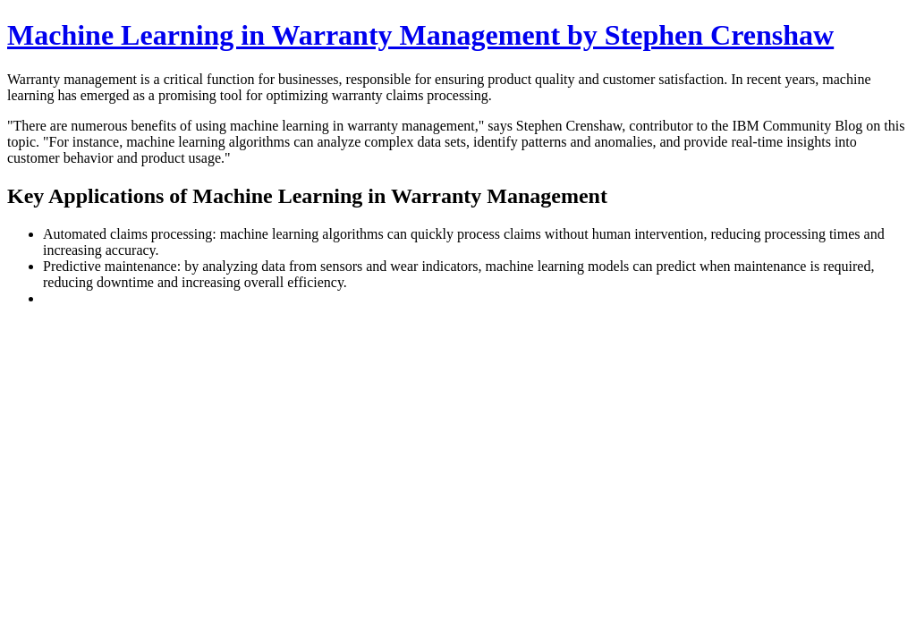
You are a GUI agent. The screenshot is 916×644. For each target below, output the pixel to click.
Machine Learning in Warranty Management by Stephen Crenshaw (420, 35)
